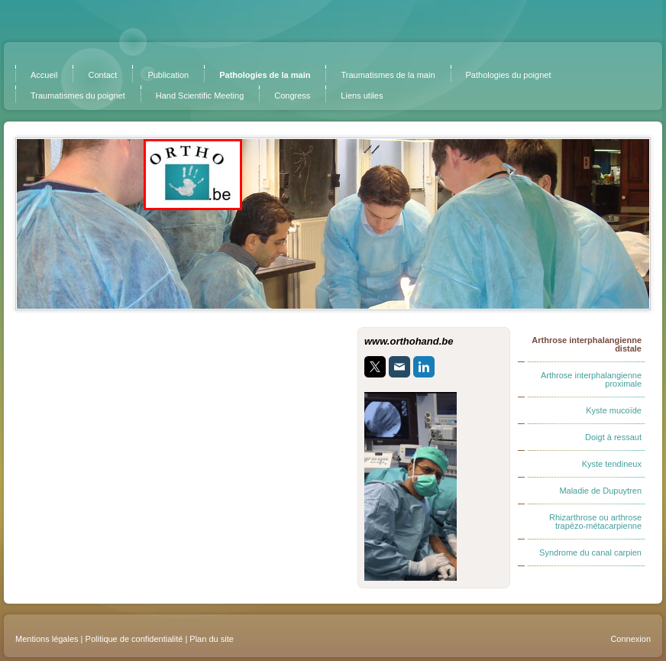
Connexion (630, 638)
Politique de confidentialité (134, 638)
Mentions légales (47, 638)
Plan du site (211, 638)
